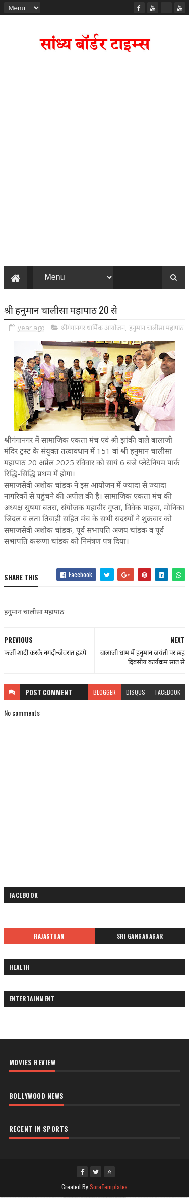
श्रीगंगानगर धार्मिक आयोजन (93, 327)
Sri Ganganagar (140, 936)
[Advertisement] (94, 161)
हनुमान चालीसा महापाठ (156, 327)
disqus (135, 692)
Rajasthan (49, 936)
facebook (167, 692)
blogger (104, 692)
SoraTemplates (109, 1186)
